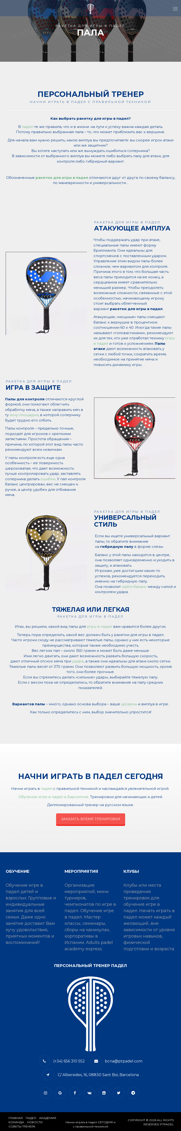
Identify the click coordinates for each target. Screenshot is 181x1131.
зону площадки (25, 415)
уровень (129, 706)
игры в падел (99, 628)
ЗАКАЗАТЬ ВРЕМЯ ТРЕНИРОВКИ (90, 819)
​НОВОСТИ (34, 1122)
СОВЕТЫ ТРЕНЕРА (21, 1126)
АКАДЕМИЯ (47, 1118)
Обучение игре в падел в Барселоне (53, 797)
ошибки (49, 479)
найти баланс (132, 586)
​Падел (31, 1118)
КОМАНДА (16, 1122)
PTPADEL (167, 1124)
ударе (78, 663)
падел (27, 126)
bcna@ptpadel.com (123, 1061)
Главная (15, 1118)
